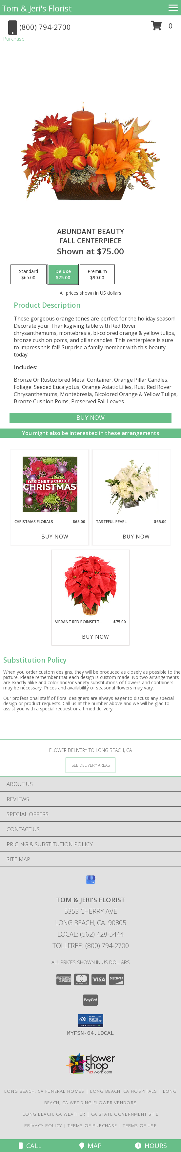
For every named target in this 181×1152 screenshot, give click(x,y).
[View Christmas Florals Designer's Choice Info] (50, 484)
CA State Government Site (124, 1114)
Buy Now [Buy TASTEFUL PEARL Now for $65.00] (136, 536)
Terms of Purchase (92, 1125)
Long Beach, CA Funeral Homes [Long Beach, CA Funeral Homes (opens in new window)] (44, 1091)
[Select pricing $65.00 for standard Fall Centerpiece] (28, 274)
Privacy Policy (43, 1125)
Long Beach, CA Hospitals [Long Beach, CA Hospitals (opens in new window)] (123, 1091)
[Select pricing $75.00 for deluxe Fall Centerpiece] (63, 274)
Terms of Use (140, 1125)
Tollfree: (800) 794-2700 (90, 945)
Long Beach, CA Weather (54, 1114)
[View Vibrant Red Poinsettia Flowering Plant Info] (90, 584)
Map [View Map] (90, 1145)
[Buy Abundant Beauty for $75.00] (91, 418)
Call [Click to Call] (30, 1145)
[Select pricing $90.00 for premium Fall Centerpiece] (97, 274)
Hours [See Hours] (151, 1145)
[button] (162, 28)
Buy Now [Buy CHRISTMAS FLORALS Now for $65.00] (55, 536)
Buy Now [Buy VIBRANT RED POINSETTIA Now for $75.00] (95, 636)
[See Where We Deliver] (90, 765)
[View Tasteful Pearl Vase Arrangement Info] (131, 484)
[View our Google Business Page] (90, 883)
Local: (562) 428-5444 (90, 934)
